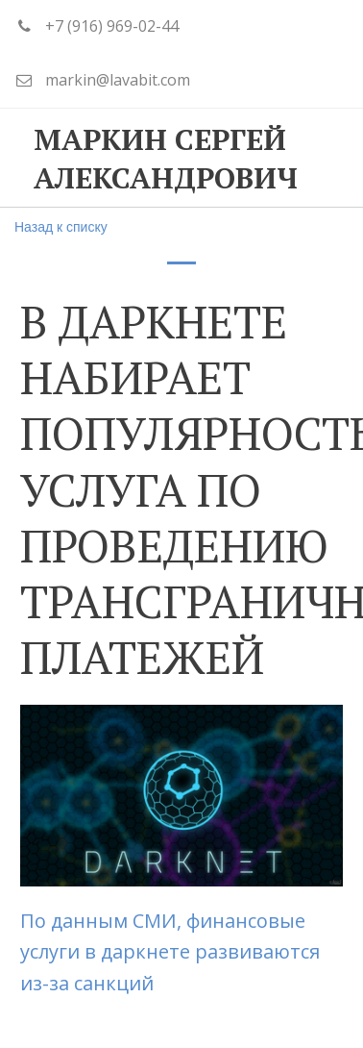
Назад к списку (61, 227)
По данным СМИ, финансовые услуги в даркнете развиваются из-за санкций (170, 952)
